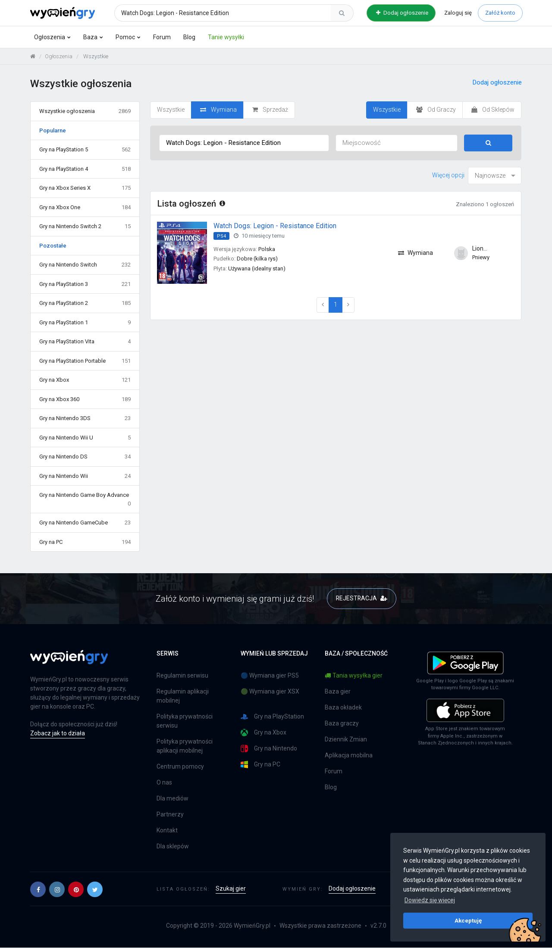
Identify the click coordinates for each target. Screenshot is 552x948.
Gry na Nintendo (269, 749)
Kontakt (167, 830)
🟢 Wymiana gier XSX (270, 691)
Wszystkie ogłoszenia (85, 111)
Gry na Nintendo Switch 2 (85, 226)
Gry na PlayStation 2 (85, 303)
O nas (164, 782)
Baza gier (338, 691)
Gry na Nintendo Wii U (85, 437)
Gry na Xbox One (85, 207)
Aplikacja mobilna (349, 755)
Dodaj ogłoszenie (402, 12)
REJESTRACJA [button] (362, 598)
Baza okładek (343, 707)
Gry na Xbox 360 (85, 399)
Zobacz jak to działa (57, 733)
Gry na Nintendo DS (85, 456)
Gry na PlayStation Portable (85, 361)
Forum (162, 37)
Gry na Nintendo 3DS (85, 418)
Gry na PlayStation (272, 717)
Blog (189, 37)
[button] (38, 889)
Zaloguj (458, 12)
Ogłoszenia (49, 37)
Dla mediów (172, 798)
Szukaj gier (231, 888)
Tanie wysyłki (226, 37)
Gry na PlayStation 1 (85, 322)
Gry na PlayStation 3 (85, 284)
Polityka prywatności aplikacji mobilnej (185, 746)
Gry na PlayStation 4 (85, 169)
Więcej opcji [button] (448, 175)
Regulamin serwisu (182, 675)
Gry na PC (85, 542)
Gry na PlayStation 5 (85, 149)
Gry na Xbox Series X (85, 188)
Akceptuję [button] (468, 920)
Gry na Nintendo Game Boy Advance (85, 500)
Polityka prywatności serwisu (185, 721)
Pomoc (125, 37)
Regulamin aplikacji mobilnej (183, 696)
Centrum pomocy (180, 766)
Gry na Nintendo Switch (85, 265)
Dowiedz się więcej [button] (430, 900)
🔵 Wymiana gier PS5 (270, 675)
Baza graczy (342, 723)
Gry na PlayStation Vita (85, 341)
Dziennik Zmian (346, 739)
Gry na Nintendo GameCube (85, 522)
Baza (90, 37)
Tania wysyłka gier (354, 675)
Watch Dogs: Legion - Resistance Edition (274, 226)
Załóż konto (500, 12)
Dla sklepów (173, 846)
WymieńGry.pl (252, 926)
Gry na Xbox (85, 380)
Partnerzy (170, 814)
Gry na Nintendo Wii (85, 476)
